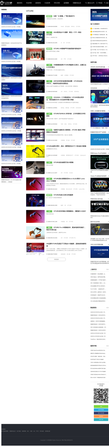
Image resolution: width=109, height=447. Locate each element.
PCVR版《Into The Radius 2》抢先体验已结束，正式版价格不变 (100, 49)
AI (61, 42)
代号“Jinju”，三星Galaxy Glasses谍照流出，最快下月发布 (100, 55)
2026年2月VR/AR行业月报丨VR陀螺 (98, 318)
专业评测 (29, 3)
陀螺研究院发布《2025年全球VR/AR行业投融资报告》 (98, 330)
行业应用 (47, 3)
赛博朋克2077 (69, 155)
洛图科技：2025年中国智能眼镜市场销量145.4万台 (98, 321)
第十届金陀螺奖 (4, 431)
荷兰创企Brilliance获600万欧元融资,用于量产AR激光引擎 (98, 368)
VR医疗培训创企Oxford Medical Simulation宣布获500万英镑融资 (98, 374)
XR (64, 42)
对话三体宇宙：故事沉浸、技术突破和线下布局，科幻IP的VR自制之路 (98, 292)
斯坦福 (67, 107)
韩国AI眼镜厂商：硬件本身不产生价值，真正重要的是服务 (100, 43)
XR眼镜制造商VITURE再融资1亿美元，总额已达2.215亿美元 (66, 66)
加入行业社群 (101, 413)
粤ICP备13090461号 (67, 440)
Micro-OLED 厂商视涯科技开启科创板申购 (98, 377)
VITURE (78, 26)
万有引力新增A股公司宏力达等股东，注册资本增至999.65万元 (98, 362)
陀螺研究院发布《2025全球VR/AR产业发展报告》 (98, 315)
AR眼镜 (66, 75)
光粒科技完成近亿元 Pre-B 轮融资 (98, 371)
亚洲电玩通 (47, 431)
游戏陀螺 (24, 431)
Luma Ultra (81, 189)
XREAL (73, 26)
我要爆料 (101, 416)
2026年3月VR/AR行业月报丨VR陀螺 (98, 312)
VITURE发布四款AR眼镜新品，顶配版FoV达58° (66, 211)
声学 (65, 59)
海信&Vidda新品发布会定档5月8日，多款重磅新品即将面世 (100, 40)
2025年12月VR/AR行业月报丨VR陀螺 (98, 333)
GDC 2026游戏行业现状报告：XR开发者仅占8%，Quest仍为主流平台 (98, 327)
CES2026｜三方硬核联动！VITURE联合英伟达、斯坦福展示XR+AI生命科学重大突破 (65, 98)
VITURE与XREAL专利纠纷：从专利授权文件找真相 (65, 115)
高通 (31, 431)
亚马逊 (68, 140)
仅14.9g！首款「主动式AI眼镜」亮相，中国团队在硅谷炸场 (100, 52)
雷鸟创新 (67, 26)
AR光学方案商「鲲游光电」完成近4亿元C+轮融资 (98, 356)
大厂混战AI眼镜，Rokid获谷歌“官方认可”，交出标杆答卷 (100, 28)
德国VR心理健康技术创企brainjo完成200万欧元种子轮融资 (98, 353)
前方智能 (19, 431)
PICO (37, 431)
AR (61, 59)
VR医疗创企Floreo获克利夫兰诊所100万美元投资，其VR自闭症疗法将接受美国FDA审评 (98, 350)
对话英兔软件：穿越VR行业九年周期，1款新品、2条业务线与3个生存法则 (98, 295)
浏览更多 (56, 259)
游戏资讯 (38, 3)
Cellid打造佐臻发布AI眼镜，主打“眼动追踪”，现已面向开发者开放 (100, 46)
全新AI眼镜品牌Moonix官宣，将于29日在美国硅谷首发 (100, 31)
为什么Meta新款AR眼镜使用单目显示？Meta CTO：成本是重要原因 (98, 301)
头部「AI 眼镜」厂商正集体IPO (60, 16)
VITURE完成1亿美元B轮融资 (59, 195)
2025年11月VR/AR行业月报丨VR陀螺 (98, 336)
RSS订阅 (101, 419)
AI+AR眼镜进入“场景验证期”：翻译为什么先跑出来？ (100, 34)
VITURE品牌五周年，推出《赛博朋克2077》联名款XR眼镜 (66, 146)
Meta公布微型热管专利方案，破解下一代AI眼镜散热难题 (100, 37)
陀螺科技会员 (77, 3)
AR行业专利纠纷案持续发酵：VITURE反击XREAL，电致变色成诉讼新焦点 (64, 82)
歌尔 (28, 431)
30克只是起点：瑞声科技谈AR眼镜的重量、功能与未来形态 (98, 277)
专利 (62, 124)
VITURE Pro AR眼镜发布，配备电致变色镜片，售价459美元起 (66, 229)
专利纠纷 (76, 91)
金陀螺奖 (66, 3)
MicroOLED (69, 189)
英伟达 (62, 107)
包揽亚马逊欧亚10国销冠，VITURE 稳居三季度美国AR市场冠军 (65, 131)
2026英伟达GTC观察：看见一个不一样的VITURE (63, 33)
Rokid (62, 26)
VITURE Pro (72, 238)
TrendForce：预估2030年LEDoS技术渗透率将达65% (98, 339)
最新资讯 (19, 3)
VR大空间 (57, 3)
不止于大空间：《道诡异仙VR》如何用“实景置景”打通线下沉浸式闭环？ (98, 289)
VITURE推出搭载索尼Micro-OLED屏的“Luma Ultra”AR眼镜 (65, 180)
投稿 (101, 406)
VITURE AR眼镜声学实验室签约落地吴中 (63, 49)
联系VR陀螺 (101, 409)
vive (34, 431)
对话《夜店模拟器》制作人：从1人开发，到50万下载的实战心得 (98, 283)
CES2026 (78, 107)
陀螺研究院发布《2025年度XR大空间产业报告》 (98, 324)
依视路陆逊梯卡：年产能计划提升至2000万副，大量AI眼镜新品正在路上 (98, 280)
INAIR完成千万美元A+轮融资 (97, 359)
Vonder (71, 172)
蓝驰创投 (63, 254)
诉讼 (65, 124)
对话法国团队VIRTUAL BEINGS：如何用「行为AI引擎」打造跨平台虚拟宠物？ (98, 286)
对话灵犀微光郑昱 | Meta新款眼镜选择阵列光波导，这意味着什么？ (98, 298)
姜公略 (68, 254)
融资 (62, 75)
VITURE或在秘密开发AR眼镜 (59, 162)
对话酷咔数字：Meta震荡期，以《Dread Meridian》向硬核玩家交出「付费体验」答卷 (98, 274)
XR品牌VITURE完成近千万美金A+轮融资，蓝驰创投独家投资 (66, 245)
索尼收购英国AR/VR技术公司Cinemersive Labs (98, 365)
